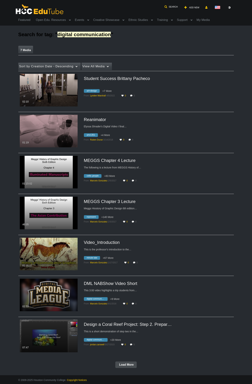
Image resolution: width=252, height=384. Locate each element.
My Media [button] (203, 20)
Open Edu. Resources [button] (51, 20)
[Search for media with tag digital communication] (97, 299)
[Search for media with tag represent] (92, 217)
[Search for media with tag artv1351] (92, 135)
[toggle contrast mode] (229, 7)
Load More (126, 364)
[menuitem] (27, 19)
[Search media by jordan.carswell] (97, 344)
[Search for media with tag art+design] (93, 91)
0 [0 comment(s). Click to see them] (135, 95)
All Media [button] (93, 66)
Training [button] (162, 20)
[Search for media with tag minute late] (93, 258)
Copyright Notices (77, 380)
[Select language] (218, 7)
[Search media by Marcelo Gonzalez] (98, 180)
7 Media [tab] (25, 50)
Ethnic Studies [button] (138, 20)
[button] (171, 7)
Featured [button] (24, 20)
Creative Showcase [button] (106, 20)
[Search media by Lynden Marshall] (98, 95)
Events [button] (79, 20)
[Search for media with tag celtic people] (94, 176)
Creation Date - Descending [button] (46, 66)
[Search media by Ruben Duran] (96, 140)
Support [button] (182, 20)
